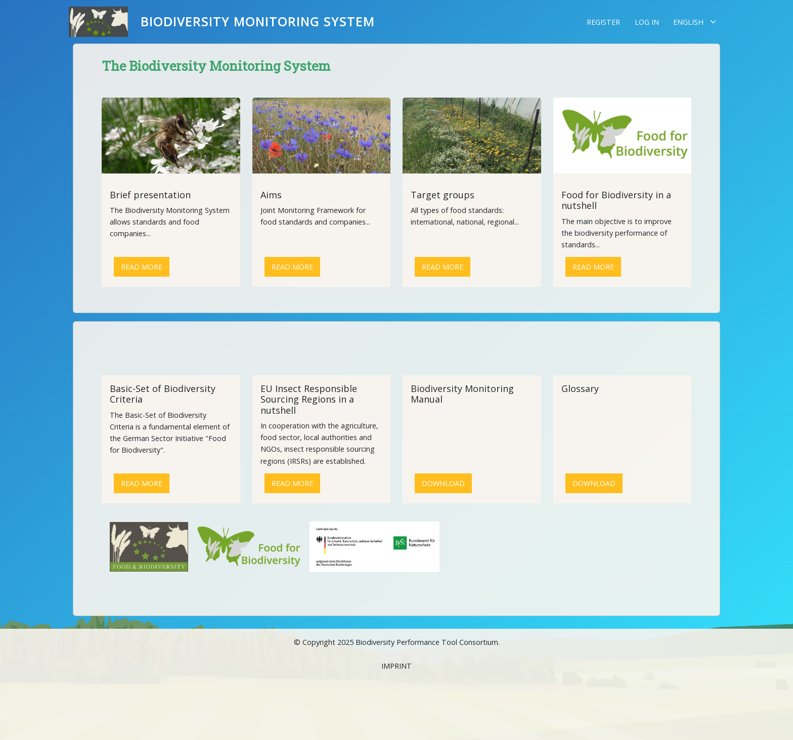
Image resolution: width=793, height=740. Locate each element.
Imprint (396, 666)
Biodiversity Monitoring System (258, 21)
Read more (141, 267)
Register (603, 22)
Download (443, 483)
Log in (647, 22)
